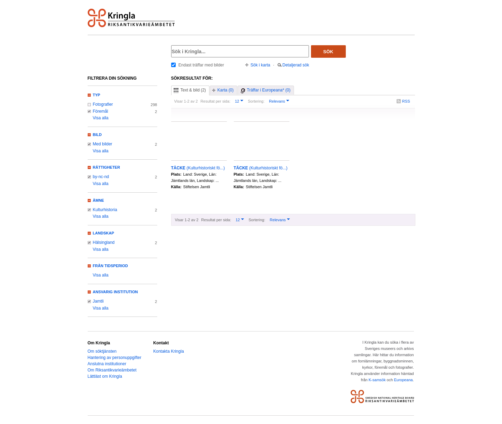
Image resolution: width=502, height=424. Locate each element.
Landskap (103, 233)
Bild (97, 135)
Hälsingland (104, 242)
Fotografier (103, 104)
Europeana (403, 380)
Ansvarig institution (115, 292)
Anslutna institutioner (107, 363)
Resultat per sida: (215, 101)
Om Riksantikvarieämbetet (112, 370)
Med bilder (102, 144)
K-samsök (376, 380)
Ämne (98, 200)
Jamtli (98, 301)
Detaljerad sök (295, 65)
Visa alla (101, 117)
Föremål (100, 111)
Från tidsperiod (110, 266)
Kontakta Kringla (168, 351)
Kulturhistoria (105, 209)
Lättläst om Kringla (105, 376)
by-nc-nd (101, 176)
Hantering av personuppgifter (115, 357)
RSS (406, 101)
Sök (328, 51)
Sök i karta (260, 65)
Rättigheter (106, 167)
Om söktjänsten (102, 351)
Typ (96, 95)
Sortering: (256, 101)
